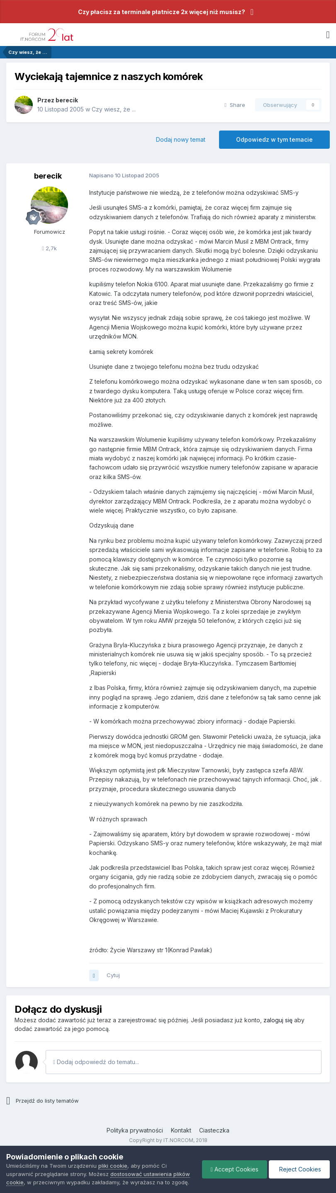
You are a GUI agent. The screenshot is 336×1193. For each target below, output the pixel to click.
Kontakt (181, 1130)
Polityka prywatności (135, 1130)
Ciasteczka (214, 1130)
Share (234, 105)
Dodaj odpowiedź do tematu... (96, 1061)
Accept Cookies (234, 1169)
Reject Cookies (299, 1169)
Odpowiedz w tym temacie (274, 139)
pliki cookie (112, 1165)
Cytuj (113, 975)
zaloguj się (277, 1020)
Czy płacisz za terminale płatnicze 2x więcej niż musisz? (161, 11)
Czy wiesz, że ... (114, 109)
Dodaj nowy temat (180, 139)
